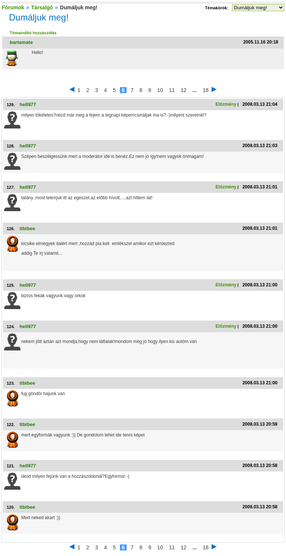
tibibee (27, 228)
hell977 (27, 104)
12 (184, 90)
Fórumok (13, 7)
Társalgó (42, 7)
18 (206, 90)
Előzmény (226, 104)
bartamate (21, 42)
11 (172, 90)
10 (160, 90)
